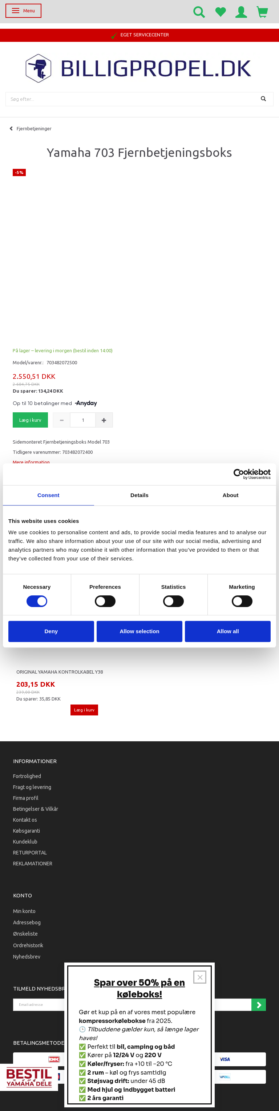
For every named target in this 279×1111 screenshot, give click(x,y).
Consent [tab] (48, 495)
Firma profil (26, 798)
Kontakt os (25, 820)
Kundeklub (25, 842)
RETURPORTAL (30, 853)
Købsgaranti (26, 831)
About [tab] (231, 495)
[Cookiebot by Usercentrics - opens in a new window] (239, 474)
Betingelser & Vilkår (35, 809)
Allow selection (139, 631)
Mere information (31, 462)
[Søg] (264, 99)
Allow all (228, 631)
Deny (51, 631)
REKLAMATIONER (32, 863)
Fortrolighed (27, 776)
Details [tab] (139, 495)
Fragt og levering (32, 787)
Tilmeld (258, 1005)
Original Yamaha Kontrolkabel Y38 (59, 671)
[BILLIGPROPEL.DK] (139, 67)
